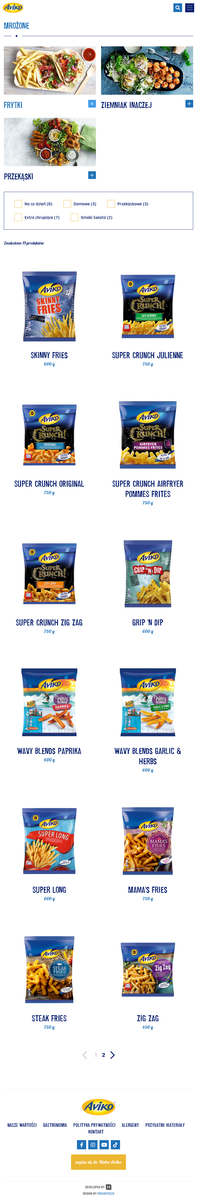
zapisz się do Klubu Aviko (98, 1162)
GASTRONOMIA (55, 1125)
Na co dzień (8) (38, 204)
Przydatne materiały (165, 1125)
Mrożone (16, 25)
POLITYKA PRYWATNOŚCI (94, 1125)
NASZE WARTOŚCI (22, 1125)
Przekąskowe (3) (132, 204)
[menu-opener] (189, 8)
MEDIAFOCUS (105, 1194)
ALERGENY (130, 1125)
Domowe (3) (85, 204)
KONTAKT (96, 1132)
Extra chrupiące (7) (42, 217)
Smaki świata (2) (96, 217)
